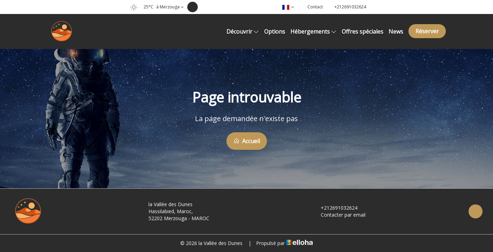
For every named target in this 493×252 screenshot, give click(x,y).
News (396, 31)
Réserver (427, 31)
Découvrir (242, 31)
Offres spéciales (362, 31)
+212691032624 (335, 207)
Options (274, 31)
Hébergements (313, 31)
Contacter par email (339, 214)
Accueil (246, 141)
